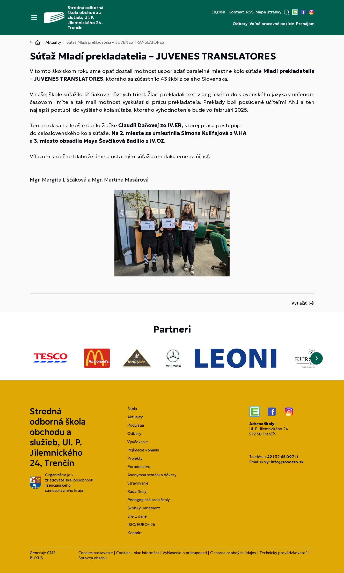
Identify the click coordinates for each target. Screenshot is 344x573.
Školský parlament (143, 508)
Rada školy (137, 491)
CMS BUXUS (43, 555)
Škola (132, 408)
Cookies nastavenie (95, 552)
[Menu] (34, 17)
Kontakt (236, 12)
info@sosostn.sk (287, 461)
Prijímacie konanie (143, 450)
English (218, 12)
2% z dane (137, 516)
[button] (286, 12)
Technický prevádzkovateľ (283, 552)
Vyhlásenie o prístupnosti (185, 552)
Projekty (135, 458)
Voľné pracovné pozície (272, 23)
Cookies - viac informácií (137, 552)
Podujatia (135, 425)
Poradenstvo (138, 466)
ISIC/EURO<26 (141, 524)
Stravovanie (138, 483)
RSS (249, 12)
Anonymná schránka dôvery (152, 474)
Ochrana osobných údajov (233, 552)
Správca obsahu (92, 557)
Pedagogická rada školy (148, 499)
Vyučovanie (137, 441)
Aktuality (53, 42)
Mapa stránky (268, 12)
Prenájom (305, 23)
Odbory (240, 23)
